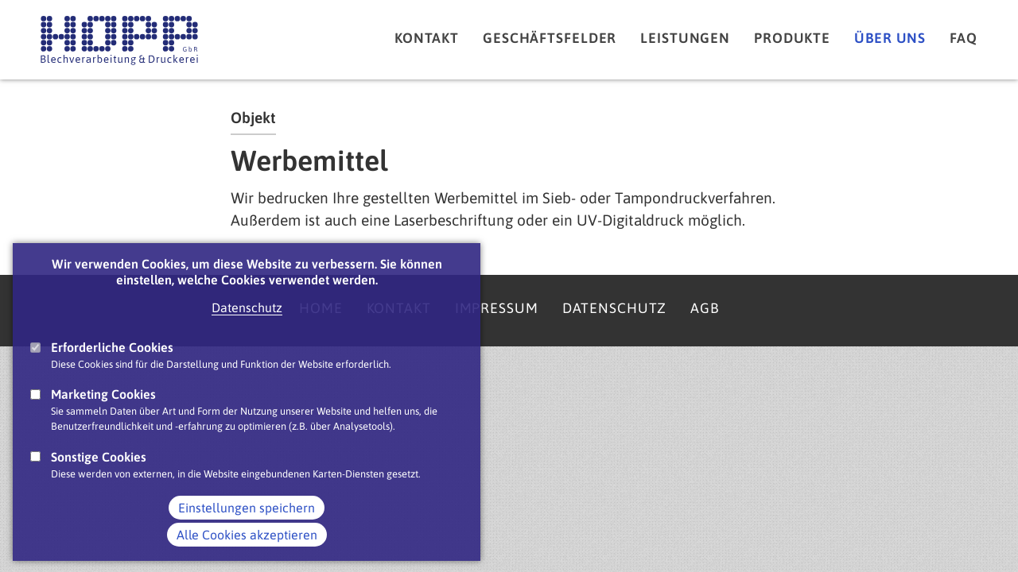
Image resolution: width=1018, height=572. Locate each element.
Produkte (792, 38)
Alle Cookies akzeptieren (247, 552)
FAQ (963, 38)
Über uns (890, 38)
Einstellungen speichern (246, 525)
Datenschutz (247, 326)
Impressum (496, 308)
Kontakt (426, 38)
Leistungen (685, 38)
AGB (704, 308)
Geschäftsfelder (549, 38)
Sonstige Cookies (98, 474)
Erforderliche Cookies (112, 365)
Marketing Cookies (103, 412)
